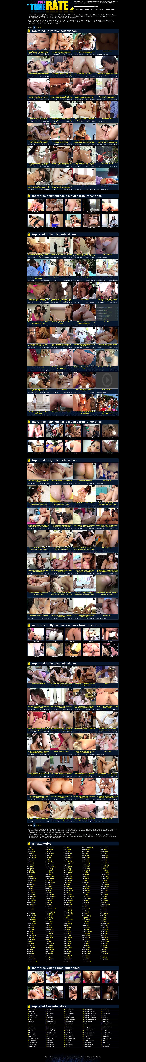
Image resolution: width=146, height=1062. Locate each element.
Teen (101, 900)
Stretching (102, 878)
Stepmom (102, 872)
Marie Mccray (101, 20)
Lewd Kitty (105, 1017)
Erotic (46, 921)
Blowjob (29, 919)
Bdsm (28, 888)
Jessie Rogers (50, 20)
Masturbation (85, 847)
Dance (47, 892)
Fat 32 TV (68, 1040)
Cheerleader (30, 961)
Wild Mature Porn (107, 1038)
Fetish (47, 945)
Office (83, 878)
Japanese (66, 919)
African (29, 853)
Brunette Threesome (86, 15)
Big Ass (29, 894)
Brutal (28, 937)
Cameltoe (29, 945)
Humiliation (66, 904)
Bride (28, 931)
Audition (29, 872)
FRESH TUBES (89, 9)
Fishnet (47, 953)
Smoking (102, 857)
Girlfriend (66, 871)
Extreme (47, 929)
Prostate (84, 925)
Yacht (101, 955)
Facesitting (48, 931)
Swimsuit (102, 888)
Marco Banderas (55, 23)
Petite (83, 906)
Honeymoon (67, 898)
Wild (101, 951)
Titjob (101, 908)
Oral (83, 884)
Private (84, 923)
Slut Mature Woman (107, 1033)
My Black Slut (69, 1023)
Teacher (102, 896)
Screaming (84, 951)
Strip (101, 880)
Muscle (84, 867)
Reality (84, 935)
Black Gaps (91, 983)
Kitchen (66, 931)
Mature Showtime (107, 1023)
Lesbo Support (106, 1013)
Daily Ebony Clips (110, 983)
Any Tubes (91, 640)
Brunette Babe (45, 16)
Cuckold (47, 878)
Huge (65, 902)
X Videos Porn (106, 1046)
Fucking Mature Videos (90, 1017)
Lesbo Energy (106, 1009)
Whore (102, 947)
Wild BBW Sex (106, 1036)
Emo (46, 919)
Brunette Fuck (62, 15)
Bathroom (29, 884)
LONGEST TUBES (109, 9)
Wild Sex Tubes (91, 452)
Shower (102, 847)
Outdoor (84, 892)
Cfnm (28, 957)
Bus (28, 941)
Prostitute (84, 927)
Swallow (102, 886)
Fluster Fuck (91, 227)
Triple (101, 916)
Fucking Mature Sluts (89, 1015)
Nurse (83, 874)
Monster (84, 863)
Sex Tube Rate (91, 656)
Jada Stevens (42, 22)
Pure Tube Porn (54, 656)
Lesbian (66, 947)
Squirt (101, 871)
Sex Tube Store (35, 211)
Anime (28, 863)
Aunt (28, 874)
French (65, 855)
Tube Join (54, 211)
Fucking (66, 857)
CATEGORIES (79, 9)
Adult (54, 640)
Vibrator (102, 931)
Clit (46, 851)
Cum (46, 880)
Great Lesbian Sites (89, 1029)
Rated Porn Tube (73, 656)
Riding (83, 943)
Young (102, 959)
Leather (66, 943)
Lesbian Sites (87, 1046)
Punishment (85, 931)
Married (66, 959)
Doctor (47, 906)
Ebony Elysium (91, 999)
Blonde (29, 918)
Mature (84, 849)
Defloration (48, 898)
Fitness (47, 957)
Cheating (29, 959)
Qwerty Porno (91, 437)
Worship (102, 953)
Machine (66, 955)
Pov (83, 918)
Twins (101, 918)
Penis (83, 902)
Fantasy (47, 937)
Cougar (47, 871)
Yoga (101, 957)
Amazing (29, 857)
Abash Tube (35, 640)
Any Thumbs (73, 640)
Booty (28, 927)
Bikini (28, 906)
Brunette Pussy (60, 17)
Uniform (102, 925)
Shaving (84, 959)
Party (83, 900)
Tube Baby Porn (35, 983)
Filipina (47, 947)
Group (65, 882)
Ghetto (65, 869)
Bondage (29, 923)
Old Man (84, 882)
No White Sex (69, 1025)
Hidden (65, 894)
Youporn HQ (110, 452)
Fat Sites (68, 1042)
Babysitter (29, 878)
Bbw (28, 886)
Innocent (66, 910)
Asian (28, 869)
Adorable (29, 851)
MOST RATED (99, 9)
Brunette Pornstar (112, 15)
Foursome (66, 853)
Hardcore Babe (34, 16)
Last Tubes (110, 227)
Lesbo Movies (106, 1011)
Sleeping (102, 855)
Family (47, 935)
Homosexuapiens (88, 1035)
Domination (48, 912)
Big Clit (29, 898)
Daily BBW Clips (70, 1036)
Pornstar (84, 916)
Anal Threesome (71, 17)
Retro (83, 939)
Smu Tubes (110, 656)
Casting (29, 951)
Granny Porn (87, 1027)
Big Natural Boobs (97, 16)
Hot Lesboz (87, 1038)
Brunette (29, 935)
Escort (47, 923)
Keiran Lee (110, 20)
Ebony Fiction (110, 999)
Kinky (65, 927)
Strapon (102, 876)
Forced (65, 851)
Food (65, 847)
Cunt (46, 884)
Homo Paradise (88, 1031)
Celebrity (29, 955)
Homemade (67, 896)
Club (46, 857)
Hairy (65, 886)
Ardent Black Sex (54, 983)
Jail (64, 918)
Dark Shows (35, 999)
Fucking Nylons (88, 1021)
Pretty (83, 921)
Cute (46, 886)
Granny (65, 880)
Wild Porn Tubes (73, 452)
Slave (101, 853)
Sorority (102, 861)
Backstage (29, 880)
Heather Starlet (93, 22)
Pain (83, 894)
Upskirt (102, 929)
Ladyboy (66, 937)
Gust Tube (110, 640)
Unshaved (102, 927)
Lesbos (104, 1015)
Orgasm (84, 886)
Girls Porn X (106, 1042)
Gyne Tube (35, 656)
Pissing (84, 910)
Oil (83, 880)
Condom (47, 869)
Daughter (47, 894)
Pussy (83, 933)
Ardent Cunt (35, 227)
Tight (101, 906)
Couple (47, 872)
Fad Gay (68, 1046)
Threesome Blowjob (99, 15)
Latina (65, 941)
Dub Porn (73, 227)
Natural (84, 869)
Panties (84, 896)
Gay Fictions (87, 1025)
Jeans (65, 921)
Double (47, 914)
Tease (101, 898)
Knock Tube (73, 211)
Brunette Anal (86, 16)
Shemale (84, 961)
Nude (83, 872)
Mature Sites (106, 1025)
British (28, 933)
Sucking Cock (63, 16)
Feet (46, 941)
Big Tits (29, 904)
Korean (65, 933)
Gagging (66, 861)
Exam (46, 925)
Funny (65, 859)
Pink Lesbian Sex (107, 1027)
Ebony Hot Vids (70, 1009)
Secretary (84, 953)
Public (83, 929)
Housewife (66, 900)
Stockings (102, 874)
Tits (101, 910)
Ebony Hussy (69, 1011)
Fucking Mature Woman (90, 1019)
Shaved (84, 957)
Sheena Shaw (72, 22)
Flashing (47, 959)
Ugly (101, 919)
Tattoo (102, 894)
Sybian (102, 892)
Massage (66, 961)
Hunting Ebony (69, 1021)
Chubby (47, 847)
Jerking (65, 923)
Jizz (65, 925)
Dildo (46, 902)
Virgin (101, 935)
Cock (46, 859)
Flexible (47, 961)
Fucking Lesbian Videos (90, 1013)
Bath (28, 882)
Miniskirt (84, 857)
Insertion (66, 912)
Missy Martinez (91, 20)
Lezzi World (105, 1021)
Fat (46, 939)
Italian (65, 916)
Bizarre (29, 910)
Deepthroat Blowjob (74, 16)
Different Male (69, 1044)
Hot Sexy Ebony (70, 1017)
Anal (28, 861)
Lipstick (66, 953)
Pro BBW (105, 1031)
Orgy (83, 888)
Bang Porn (54, 227)
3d (27, 847)
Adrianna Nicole (39, 20)
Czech (47, 888)
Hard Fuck (51, 17)
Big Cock (29, 900)
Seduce (84, 955)
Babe (28, 876)
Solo (101, 859)
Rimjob (84, 945)
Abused (29, 849)
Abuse (95, 1058)
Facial (46, 933)
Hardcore (66, 890)
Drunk (46, 916)
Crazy (46, 874)
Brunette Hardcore (51, 15)
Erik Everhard (103, 22)
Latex (65, 939)
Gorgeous (66, 878)
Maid (65, 957)
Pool (83, 914)
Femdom (47, 943)
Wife (101, 949)
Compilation (48, 867)
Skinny (102, 851)
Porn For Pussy (106, 1044)
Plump (83, 912)
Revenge (84, 941)
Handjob (66, 888)
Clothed (47, 855)
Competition (48, 865)
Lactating (66, 935)
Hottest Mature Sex (89, 1040)
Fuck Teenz (87, 1023)
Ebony (47, 918)
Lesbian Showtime (88, 1044)
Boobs (28, 925)
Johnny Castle (52, 22)
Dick (46, 900)
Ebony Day (73, 999)
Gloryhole (66, 876)
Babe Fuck (54, 16)
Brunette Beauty (108, 16)
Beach (28, 890)
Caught (29, 953)
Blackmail (29, 914)
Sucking (102, 884)
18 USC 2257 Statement (88, 1058)
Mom (83, 859)
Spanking (102, 865)
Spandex (102, 863)
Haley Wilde (59, 20)
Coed (46, 861)
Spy (101, 869)
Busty (28, 943)
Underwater (103, 923)
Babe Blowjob (34, 17)
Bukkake (29, 939)
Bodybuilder (30, 921)
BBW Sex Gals (69, 1029)
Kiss (65, 929)
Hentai (65, 892)
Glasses (66, 874)
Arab (28, 867)
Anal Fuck (42, 17)
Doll (46, 910)
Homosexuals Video (89, 1033)
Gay (65, 865)
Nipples (84, 871)
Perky (83, 904)
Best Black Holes (73, 983)
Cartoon (29, 947)
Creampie (47, 876)
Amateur (29, 855)
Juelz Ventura (45, 23)
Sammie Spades (69, 20)
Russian (84, 947)
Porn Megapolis (106, 1029)
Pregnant (84, 919)
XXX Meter (105, 1040)
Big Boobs (29, 896)
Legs (65, 945)
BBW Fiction (69, 1027)
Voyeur (102, 937)
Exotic (47, 927)
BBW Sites (68, 1033)
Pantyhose (84, 898)
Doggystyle (48, 908)
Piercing (84, 908)
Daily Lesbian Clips (70, 1038)
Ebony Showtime (70, 1013)
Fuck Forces (54, 437)
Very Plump (105, 1035)
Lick (65, 949)
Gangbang (66, 863)
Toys (101, 912)
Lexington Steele (34, 23)
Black (28, 912)
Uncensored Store (35, 452)
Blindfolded (30, 916)
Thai (101, 902)
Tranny (102, 914)
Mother (84, 865)
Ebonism (54, 999)
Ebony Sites (69, 1015)
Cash (28, 949)
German (66, 867)
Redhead (84, 937)
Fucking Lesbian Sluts (89, 1011)
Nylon (83, 876)
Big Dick (29, 902)
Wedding (102, 943)
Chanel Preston (82, 22)
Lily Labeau (113, 22)
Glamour (66, 872)
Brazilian (29, 929)
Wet (101, 945)
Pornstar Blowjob (73, 15)
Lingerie (66, 951)
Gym (65, 884)
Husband (66, 906)
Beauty (29, 892)
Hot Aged (86, 1036)
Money (83, 861)
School (84, 949)
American (29, 859)
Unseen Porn (54, 452)
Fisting (47, 955)
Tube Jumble (110, 437)
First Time (47, 951)
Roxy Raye (33, 22)
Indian (65, 908)
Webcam (102, 941)
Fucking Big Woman (89, 1009)
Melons (84, 851)
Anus (28, 865)
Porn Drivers (73, 437)
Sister (101, 849)
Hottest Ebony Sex (70, 1019)
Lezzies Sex (106, 1019)
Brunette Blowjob (39, 15)
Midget (83, 853)
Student (102, 882)
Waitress (102, 939)
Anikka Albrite (62, 22)
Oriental (84, 890)
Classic (47, 849)
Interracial (66, 914)
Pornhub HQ (35, 437)
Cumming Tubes (70, 1035)
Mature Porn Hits (91, 211)
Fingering (47, 949)
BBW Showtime (70, 1031)
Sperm (102, 867)
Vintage (102, 933)
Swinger (102, 890)
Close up (47, 853)
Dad (46, 890)
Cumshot (47, 882)
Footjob (66, 849)
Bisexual (29, 908)
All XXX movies (110, 211)
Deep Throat (48, 896)
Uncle (101, 921)
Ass (28, 871)
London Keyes (81, 20)
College (47, 863)
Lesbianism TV (88, 1042)
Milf (83, 855)
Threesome (103, 904)
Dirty (46, 904)
